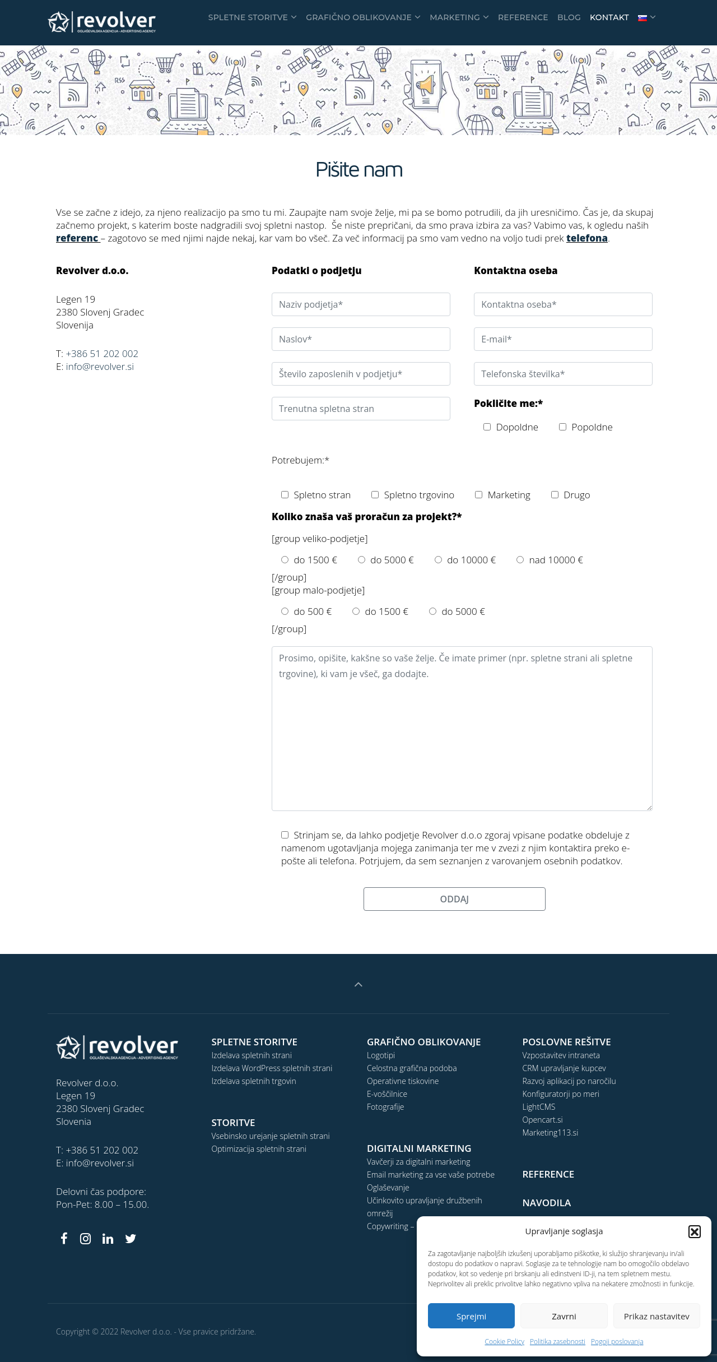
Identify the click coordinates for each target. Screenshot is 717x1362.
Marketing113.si (551, 1132)
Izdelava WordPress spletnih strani (272, 1068)
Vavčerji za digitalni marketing (419, 1161)
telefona (587, 237)
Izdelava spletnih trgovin (254, 1081)
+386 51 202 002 (102, 353)
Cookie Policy (504, 1341)
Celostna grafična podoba (412, 1068)
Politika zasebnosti (557, 1341)
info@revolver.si (100, 366)
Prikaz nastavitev (657, 1316)
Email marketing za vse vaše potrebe (431, 1174)
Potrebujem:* (300, 459)
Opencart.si (543, 1119)
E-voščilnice (387, 1093)
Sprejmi (471, 1316)
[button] (694, 1231)
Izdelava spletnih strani (252, 1055)
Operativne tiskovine (403, 1081)
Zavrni (564, 1316)
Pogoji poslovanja (617, 1341)
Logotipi (381, 1055)
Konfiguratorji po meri (561, 1093)
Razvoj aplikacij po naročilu (569, 1081)
